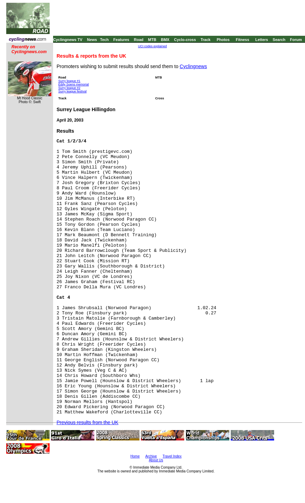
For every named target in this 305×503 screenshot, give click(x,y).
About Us (156, 460)
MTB (152, 40)
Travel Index (172, 456)
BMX (165, 40)
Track (206, 40)
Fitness (242, 40)
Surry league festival (72, 91)
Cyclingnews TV (67, 40)
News (92, 40)
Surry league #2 (69, 88)
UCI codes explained (152, 46)
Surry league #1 (69, 81)
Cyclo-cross (185, 40)
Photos (223, 40)
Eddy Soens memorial (73, 84)
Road (139, 40)
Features (121, 40)
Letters (261, 40)
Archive (151, 456)
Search (279, 40)
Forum (296, 40)
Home (135, 456)
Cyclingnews (193, 66)
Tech (104, 40)
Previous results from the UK (87, 422)
